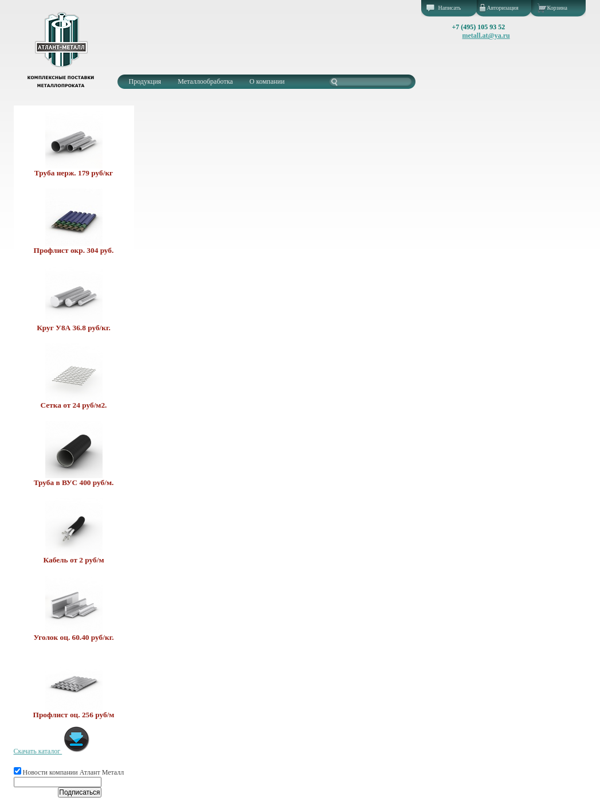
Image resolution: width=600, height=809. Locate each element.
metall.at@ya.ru (486, 36)
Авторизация (503, 8)
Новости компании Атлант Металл (69, 772)
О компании (266, 81)
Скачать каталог (52, 751)
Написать (449, 8)
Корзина (557, 8)
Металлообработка (205, 81)
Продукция (145, 81)
